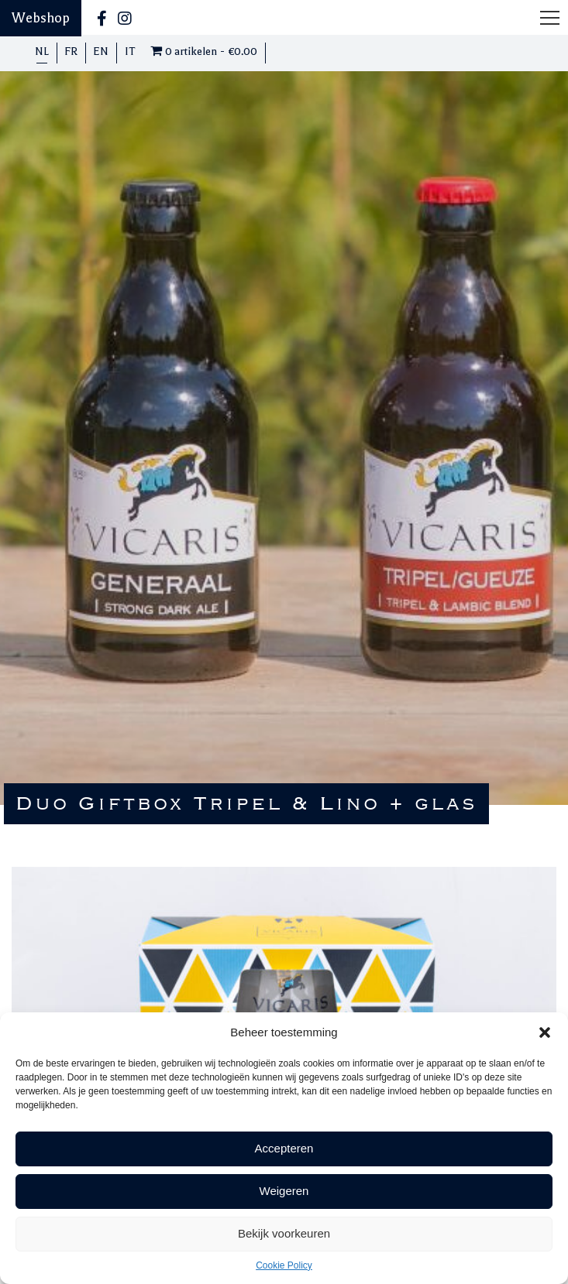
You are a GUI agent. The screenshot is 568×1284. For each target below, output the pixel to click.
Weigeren (284, 1190)
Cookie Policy (284, 1265)
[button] (545, 1032)
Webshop (41, 18)
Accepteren (284, 1148)
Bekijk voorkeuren (284, 1233)
